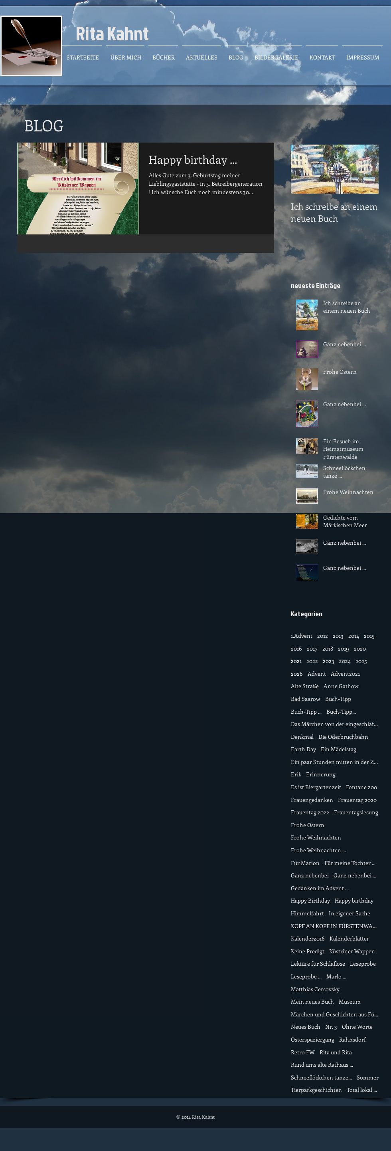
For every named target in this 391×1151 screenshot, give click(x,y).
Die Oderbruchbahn (343, 736)
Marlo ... (336, 976)
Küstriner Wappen (352, 951)
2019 (343, 648)
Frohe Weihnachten (316, 837)
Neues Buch (305, 1026)
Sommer (368, 1077)
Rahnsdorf (352, 1039)
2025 (361, 661)
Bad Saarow (305, 699)
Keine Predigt (307, 951)
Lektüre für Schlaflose (318, 963)
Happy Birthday (310, 900)
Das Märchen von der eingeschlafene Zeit (335, 724)
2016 (296, 648)
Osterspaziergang (312, 1039)
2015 (369, 635)
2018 (327, 648)
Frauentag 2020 (357, 800)
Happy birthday (354, 900)
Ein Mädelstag (338, 749)
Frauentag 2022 (310, 812)
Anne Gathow (341, 686)
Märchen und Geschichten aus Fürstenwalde (335, 1014)
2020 (360, 648)
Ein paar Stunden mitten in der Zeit (335, 762)
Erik (296, 774)
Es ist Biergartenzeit (316, 787)
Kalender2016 (308, 938)
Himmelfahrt (307, 913)
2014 (353, 635)
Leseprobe (363, 963)
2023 (328, 661)
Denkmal (302, 736)
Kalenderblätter (349, 938)
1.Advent (301, 635)
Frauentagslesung (356, 812)
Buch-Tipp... (341, 711)
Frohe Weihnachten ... (318, 850)
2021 (296, 661)
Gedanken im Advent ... (320, 888)
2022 (312, 661)
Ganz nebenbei (310, 875)
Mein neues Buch (312, 1001)
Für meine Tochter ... (349, 863)
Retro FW (303, 1052)
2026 (297, 673)
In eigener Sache (349, 913)
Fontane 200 (361, 787)
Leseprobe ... (306, 976)
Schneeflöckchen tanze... (321, 1077)
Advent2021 (345, 673)
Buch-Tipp (338, 699)
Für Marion (305, 863)
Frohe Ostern (307, 825)
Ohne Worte (357, 1026)
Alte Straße (305, 686)
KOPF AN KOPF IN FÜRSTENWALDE (335, 926)
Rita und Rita (336, 1052)
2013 (338, 635)
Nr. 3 (331, 1026)
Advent (317, 673)
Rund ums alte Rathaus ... (322, 1064)
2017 (312, 648)
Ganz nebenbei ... (355, 875)
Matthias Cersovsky (315, 989)
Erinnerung (321, 774)
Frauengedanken (312, 800)
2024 (345, 661)
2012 (322, 635)
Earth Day (303, 749)
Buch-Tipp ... (306, 711)
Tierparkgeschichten (316, 1089)
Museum (350, 1001)
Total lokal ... (362, 1089)
